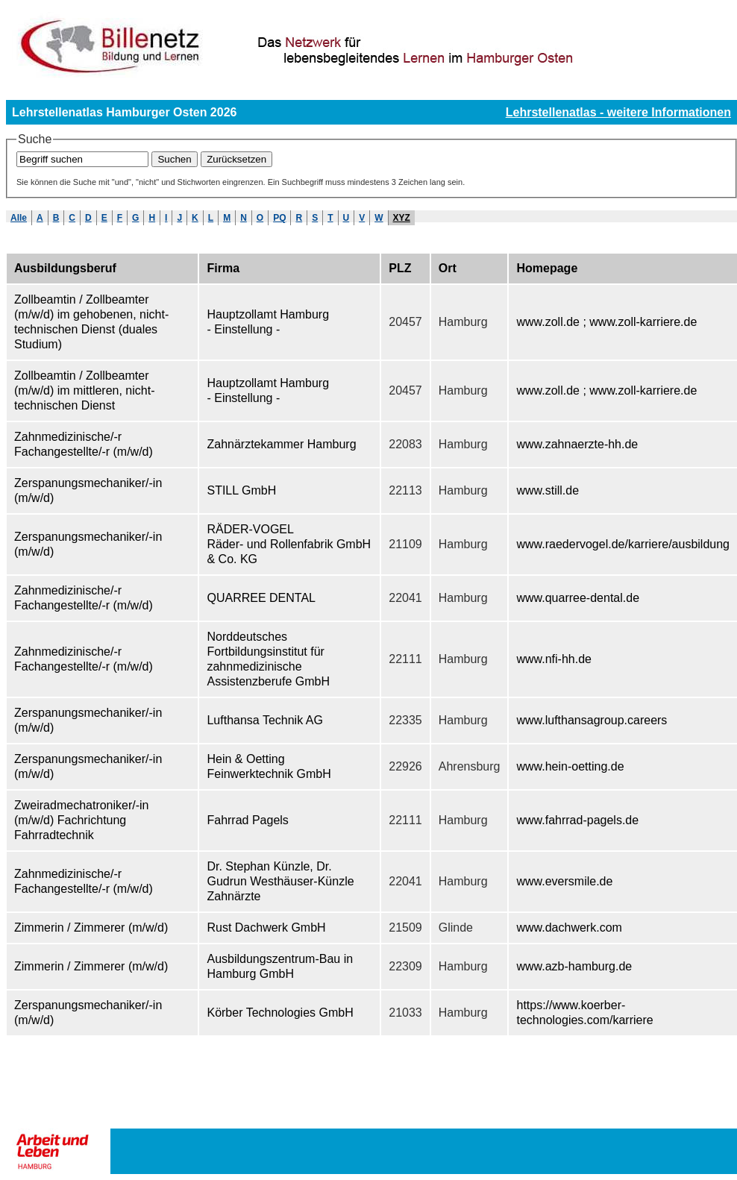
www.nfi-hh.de (554, 659)
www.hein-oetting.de (570, 766)
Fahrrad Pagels (247, 820)
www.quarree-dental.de (577, 597)
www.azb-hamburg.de (574, 966)
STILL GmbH (241, 490)
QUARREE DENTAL (261, 597)
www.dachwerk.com (568, 927)
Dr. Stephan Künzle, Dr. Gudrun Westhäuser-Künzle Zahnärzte (280, 881)
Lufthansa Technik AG (264, 720)
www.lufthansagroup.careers (591, 720)
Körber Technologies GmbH (280, 1012)
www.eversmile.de (564, 881)
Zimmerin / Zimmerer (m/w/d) (91, 927)
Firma (223, 268)
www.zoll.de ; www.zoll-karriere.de (606, 322)
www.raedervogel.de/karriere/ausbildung (623, 544)
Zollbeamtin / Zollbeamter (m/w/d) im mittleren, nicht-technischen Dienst (84, 390)
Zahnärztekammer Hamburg (281, 444)
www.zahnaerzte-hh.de (577, 444)
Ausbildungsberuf (65, 268)
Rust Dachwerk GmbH (266, 927)
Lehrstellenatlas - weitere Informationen (618, 112)
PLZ (400, 268)
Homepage (546, 268)
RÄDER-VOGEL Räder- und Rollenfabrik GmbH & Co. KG (289, 544)
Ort (448, 268)
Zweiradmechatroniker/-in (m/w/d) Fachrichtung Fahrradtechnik (81, 820)
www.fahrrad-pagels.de (577, 820)
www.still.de (547, 490)
